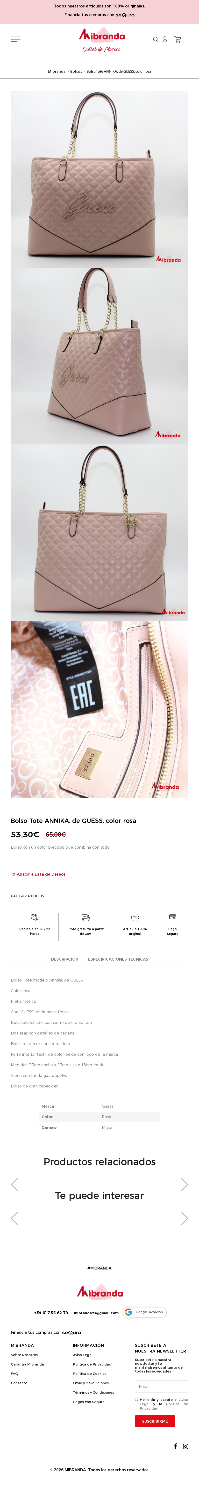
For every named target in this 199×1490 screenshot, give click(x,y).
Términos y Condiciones (93, 1392)
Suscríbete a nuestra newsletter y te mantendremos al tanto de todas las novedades (159, 1365)
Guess (108, 1106)
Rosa (106, 1117)
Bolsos (37, 896)
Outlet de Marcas (102, 50)
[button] (38, 874)
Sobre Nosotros (24, 1355)
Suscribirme (155, 1421)
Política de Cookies (89, 1374)
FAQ (14, 1374)
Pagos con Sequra (89, 1402)
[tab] (65, 959)
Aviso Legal (82, 1355)
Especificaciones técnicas (118, 959)
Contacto (19, 1383)
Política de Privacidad (92, 1364)
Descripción (64, 959)
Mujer (107, 1127)
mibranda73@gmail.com (96, 1313)
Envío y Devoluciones (91, 1383)
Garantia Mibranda (27, 1364)
